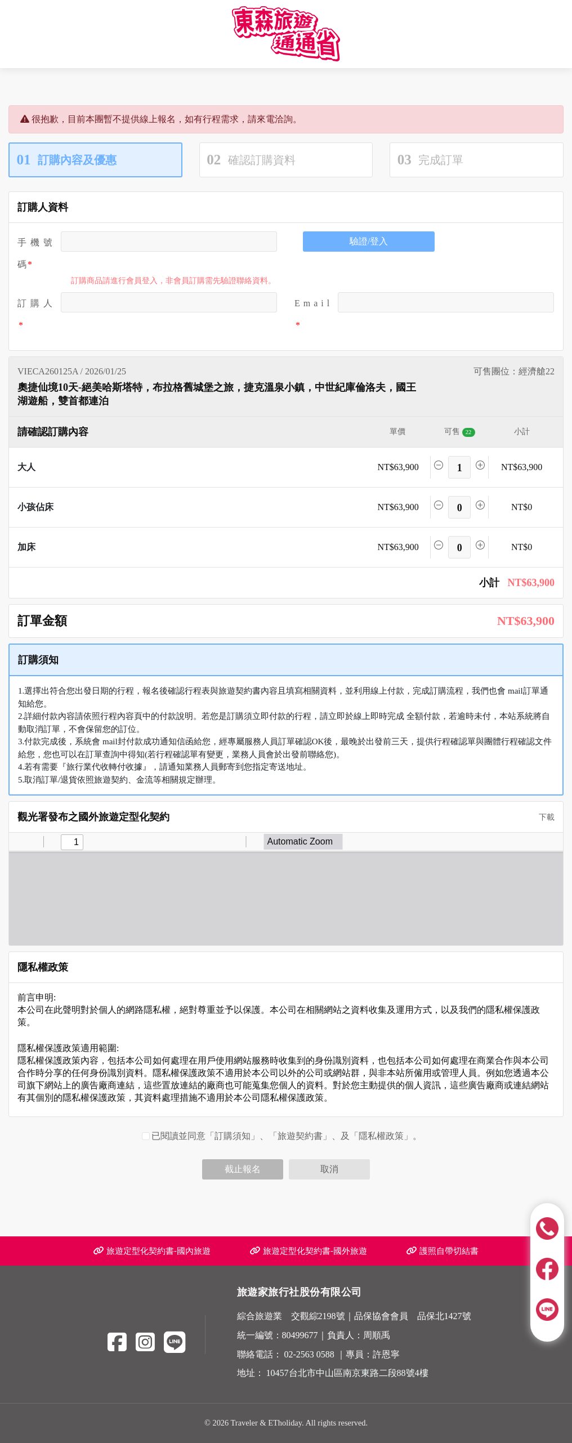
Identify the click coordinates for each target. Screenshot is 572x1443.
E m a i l (311, 303)
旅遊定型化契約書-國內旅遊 (152, 1251)
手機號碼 (34, 253)
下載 (543, 817)
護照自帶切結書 (442, 1251)
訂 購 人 (34, 303)
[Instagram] (145, 1342)
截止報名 (243, 1169)
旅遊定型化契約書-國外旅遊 (308, 1251)
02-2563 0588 (309, 1354)
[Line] (174, 1342)
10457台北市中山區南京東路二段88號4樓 (347, 1373)
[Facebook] (117, 1342)
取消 (329, 1169)
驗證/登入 (369, 241)
